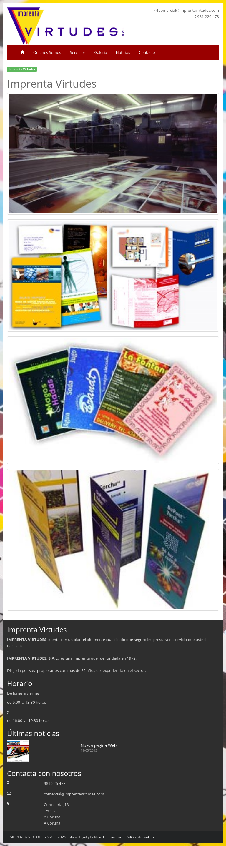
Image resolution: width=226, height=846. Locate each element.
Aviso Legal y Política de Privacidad (96, 837)
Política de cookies (140, 837)
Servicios (78, 52)
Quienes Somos (47, 52)
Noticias (123, 52)
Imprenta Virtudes (22, 69)
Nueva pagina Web (99, 745)
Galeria (100, 52)
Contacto (147, 52)
